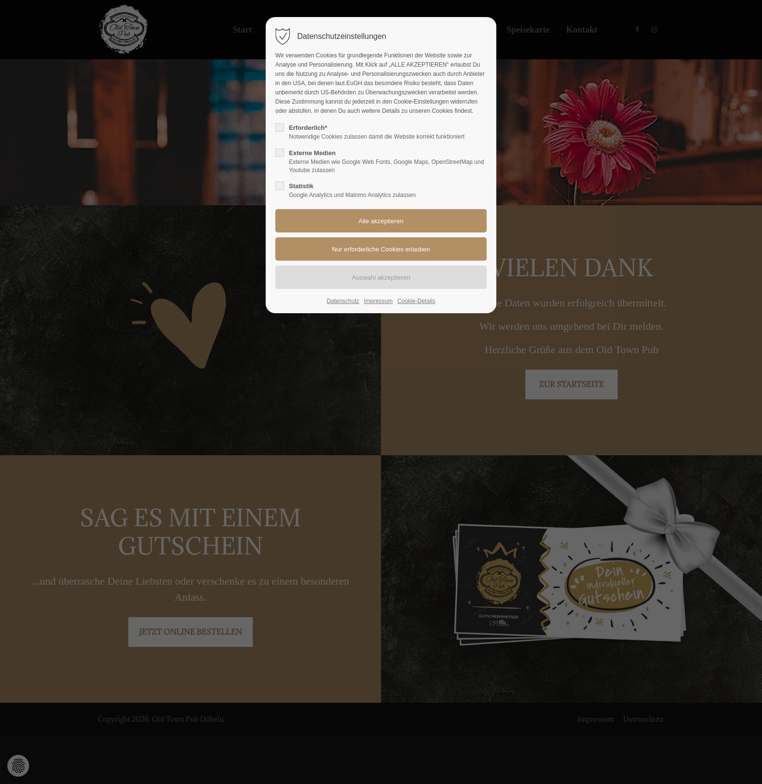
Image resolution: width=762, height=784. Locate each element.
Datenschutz (343, 301)
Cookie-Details (416, 301)
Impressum (378, 301)
